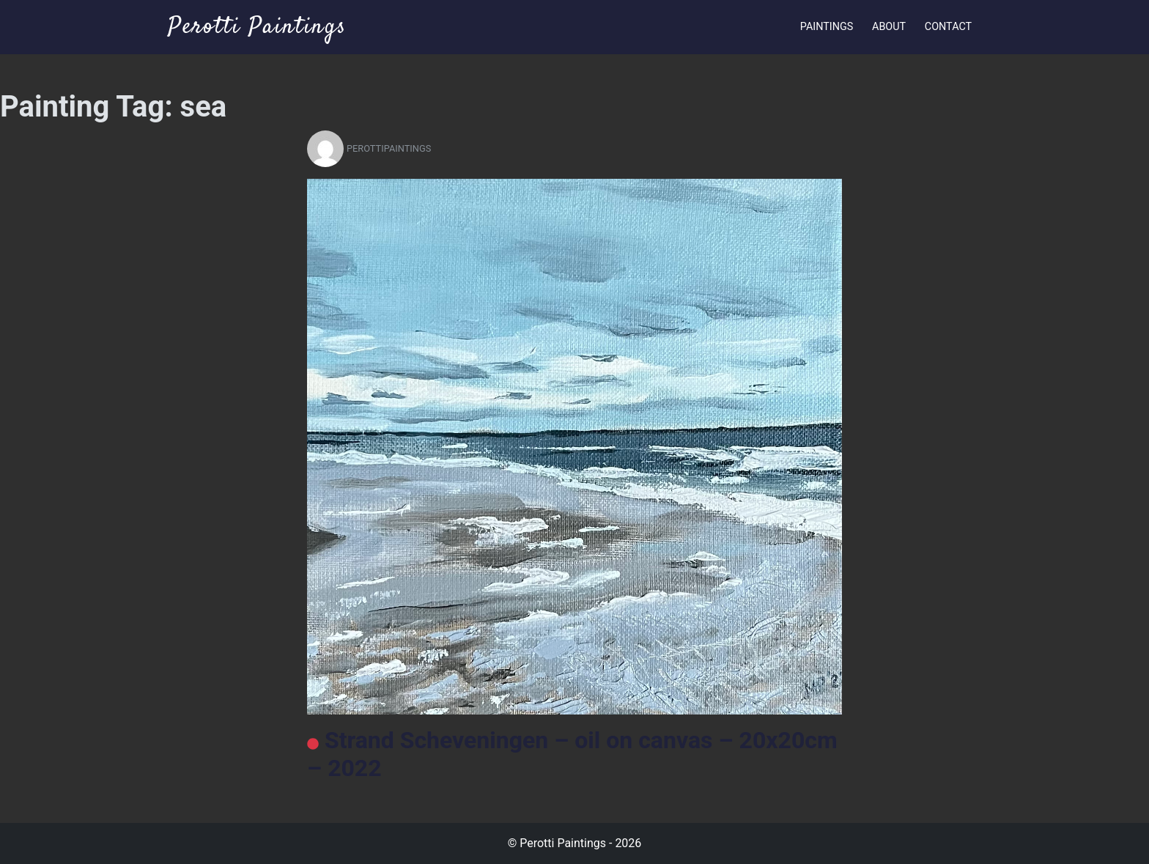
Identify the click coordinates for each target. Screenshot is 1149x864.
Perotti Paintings (257, 27)
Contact (948, 27)
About (889, 27)
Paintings (827, 27)
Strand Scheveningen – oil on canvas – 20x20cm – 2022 (572, 754)
